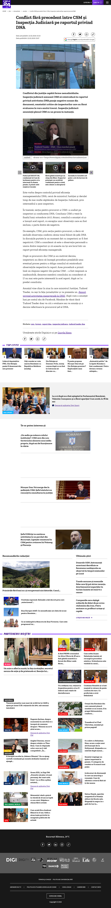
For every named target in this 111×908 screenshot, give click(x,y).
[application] (55, 137)
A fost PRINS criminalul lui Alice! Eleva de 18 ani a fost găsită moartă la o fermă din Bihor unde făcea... (69, 658)
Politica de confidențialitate (63, 879)
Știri (10, 11)
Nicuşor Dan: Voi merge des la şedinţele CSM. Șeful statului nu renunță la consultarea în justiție (37, 490)
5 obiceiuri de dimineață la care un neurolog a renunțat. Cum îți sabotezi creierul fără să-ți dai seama (95, 778)
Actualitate (17, 11)
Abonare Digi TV (15, 887)
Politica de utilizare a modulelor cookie (41, 887)
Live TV (96, 2)
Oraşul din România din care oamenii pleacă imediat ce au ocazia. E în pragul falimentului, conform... (95, 708)
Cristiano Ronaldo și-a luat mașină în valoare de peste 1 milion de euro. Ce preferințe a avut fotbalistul (95, 690)
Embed (27, 157)
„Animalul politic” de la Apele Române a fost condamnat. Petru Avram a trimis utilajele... (99, 366)
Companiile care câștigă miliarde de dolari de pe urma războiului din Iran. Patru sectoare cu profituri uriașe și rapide (90, 606)
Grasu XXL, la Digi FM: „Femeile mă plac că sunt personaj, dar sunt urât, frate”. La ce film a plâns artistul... (41, 777)
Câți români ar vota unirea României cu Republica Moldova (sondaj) (32, 365)
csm (33, 324)
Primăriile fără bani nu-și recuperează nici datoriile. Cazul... (31, 590)
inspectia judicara (60, 324)
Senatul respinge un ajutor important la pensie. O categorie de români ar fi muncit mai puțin (95, 762)
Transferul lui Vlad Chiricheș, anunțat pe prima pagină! (94, 724)
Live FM (87, 2)
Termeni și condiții (44, 879)
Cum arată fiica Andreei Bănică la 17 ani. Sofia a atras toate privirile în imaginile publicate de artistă (40, 815)
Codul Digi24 (66, 887)
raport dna (47, 324)
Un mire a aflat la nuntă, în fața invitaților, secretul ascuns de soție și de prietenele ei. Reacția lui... (28, 670)
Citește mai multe (83, 617)
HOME (4, 11)
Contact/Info (96, 887)
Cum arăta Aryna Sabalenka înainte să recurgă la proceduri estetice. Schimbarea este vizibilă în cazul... (95, 658)
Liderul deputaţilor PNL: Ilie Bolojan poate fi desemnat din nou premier (11, 365)
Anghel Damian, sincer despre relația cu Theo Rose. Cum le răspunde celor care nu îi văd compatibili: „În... (40, 745)
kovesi (38, 324)
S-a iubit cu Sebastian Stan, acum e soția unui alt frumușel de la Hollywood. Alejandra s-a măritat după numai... (95, 745)
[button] (55, 137)
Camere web (81, 887)
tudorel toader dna (77, 324)
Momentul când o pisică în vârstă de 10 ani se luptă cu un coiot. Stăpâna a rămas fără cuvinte (41, 799)
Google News (65, 332)
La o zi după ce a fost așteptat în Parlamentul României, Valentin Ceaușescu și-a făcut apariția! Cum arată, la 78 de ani (80, 399)
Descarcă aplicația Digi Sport (67, 405)
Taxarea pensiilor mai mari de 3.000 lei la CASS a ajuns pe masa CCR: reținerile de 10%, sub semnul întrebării (27, 705)
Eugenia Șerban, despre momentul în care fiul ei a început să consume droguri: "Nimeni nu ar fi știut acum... (41, 724)
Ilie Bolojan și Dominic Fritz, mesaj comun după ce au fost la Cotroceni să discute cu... (55, 366)
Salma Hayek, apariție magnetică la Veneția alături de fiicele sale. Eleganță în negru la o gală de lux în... (94, 799)
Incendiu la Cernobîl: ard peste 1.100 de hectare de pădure (77, 178)
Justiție (25, 11)
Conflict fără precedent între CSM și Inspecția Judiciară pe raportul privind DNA (53, 11)
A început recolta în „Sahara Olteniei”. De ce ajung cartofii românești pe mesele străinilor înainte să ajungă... (27, 758)
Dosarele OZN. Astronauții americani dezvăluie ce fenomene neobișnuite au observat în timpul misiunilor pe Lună (90, 568)
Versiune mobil (55, 896)
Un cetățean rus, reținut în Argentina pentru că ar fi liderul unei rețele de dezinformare (69, 689)
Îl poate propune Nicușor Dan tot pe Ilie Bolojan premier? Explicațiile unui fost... (77, 366)
